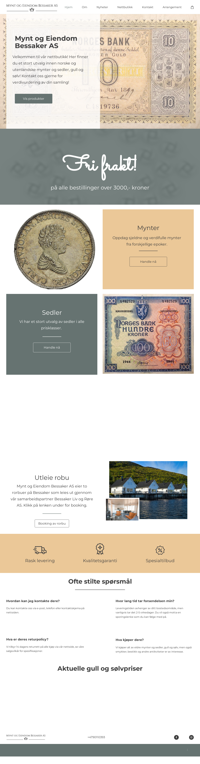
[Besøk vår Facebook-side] (176, 737)
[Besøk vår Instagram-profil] (191, 737)
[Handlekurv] (192, 7)
